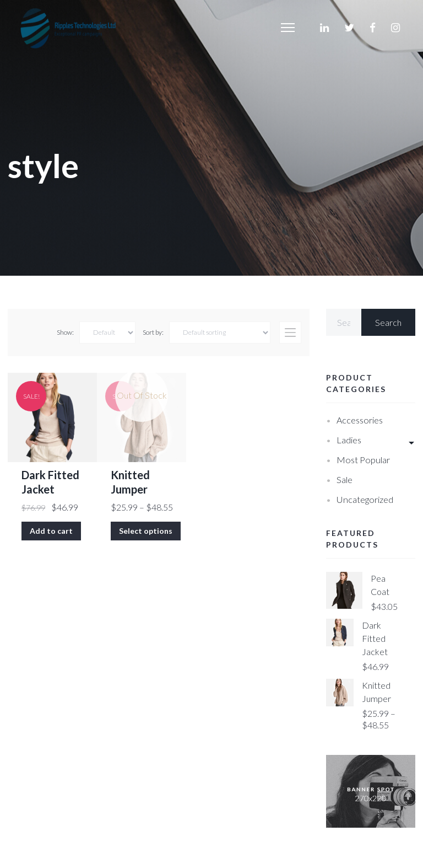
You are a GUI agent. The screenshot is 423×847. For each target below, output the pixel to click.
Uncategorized (365, 499)
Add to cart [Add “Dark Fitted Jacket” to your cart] (51, 530)
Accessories (360, 420)
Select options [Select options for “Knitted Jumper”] (145, 530)
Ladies (349, 440)
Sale (344, 479)
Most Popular (363, 459)
